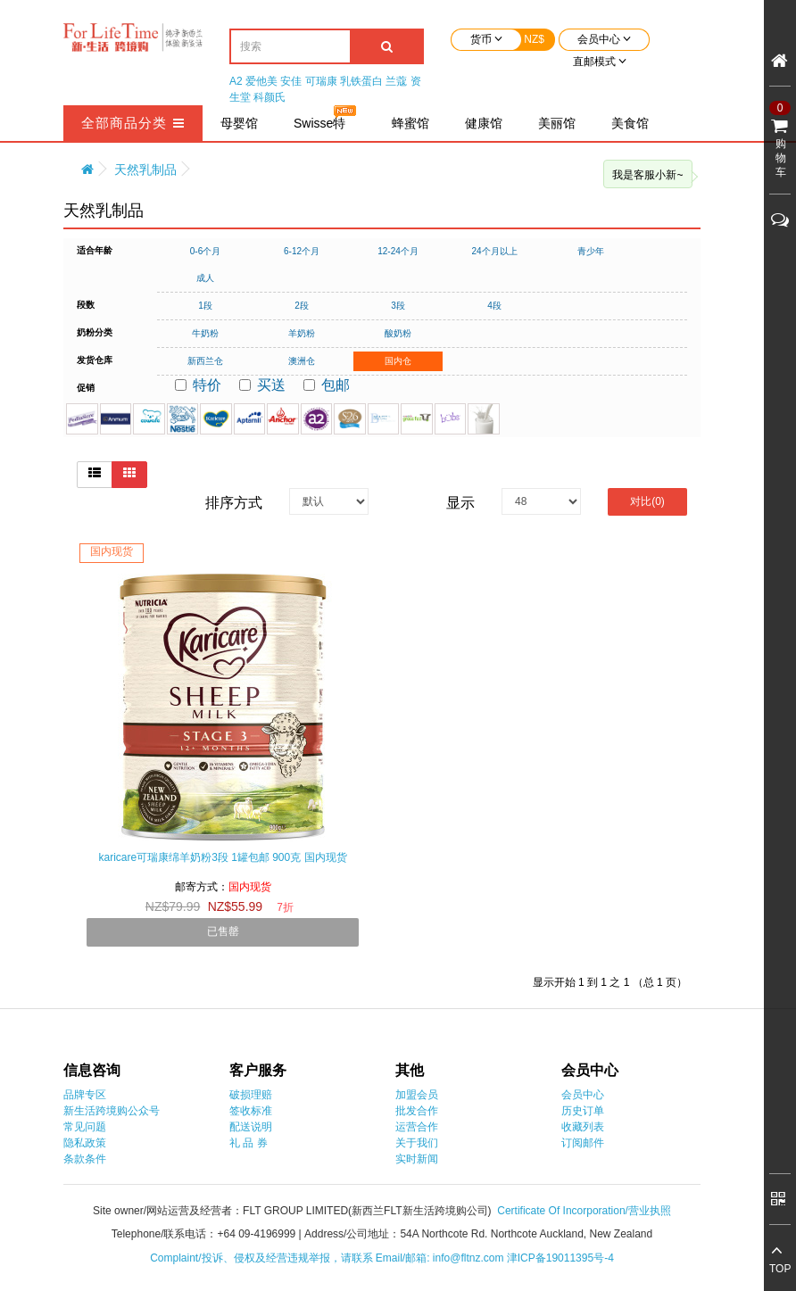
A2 (236, 81)
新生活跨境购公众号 (111, 1111)
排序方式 (233, 502)
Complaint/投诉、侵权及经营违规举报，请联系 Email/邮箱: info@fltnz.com (328, 1258)
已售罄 (223, 931)
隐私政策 (84, 1143)
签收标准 (250, 1111)
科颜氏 (269, 97)
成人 (205, 278)
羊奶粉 (301, 333)
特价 (198, 385)
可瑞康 (321, 81)
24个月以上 (494, 251)
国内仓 (398, 361)
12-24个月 (398, 251)
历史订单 (582, 1111)
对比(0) (647, 501)
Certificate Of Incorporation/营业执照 (584, 1210)
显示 (460, 502)
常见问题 (84, 1127)
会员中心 (582, 1094)
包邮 (326, 385)
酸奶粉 (398, 333)
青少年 (590, 251)
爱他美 (261, 81)
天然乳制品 (145, 169)
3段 (398, 305)
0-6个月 (205, 251)
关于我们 (416, 1143)
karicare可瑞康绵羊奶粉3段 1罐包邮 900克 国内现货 (222, 857)
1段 (205, 305)
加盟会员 (416, 1094)
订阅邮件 (582, 1143)
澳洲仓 (301, 361)
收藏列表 (582, 1127)
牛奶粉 (205, 333)
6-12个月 (301, 251)
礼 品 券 (248, 1143)
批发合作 (416, 1111)
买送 (262, 385)
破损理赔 (250, 1094)
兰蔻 (396, 81)
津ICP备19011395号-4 (560, 1258)
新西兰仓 (205, 361)
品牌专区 (84, 1094)
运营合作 (416, 1127)
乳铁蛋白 (361, 81)
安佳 (291, 81)
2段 (301, 305)
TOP (780, 1268)
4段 (494, 305)
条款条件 (84, 1159)
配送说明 (250, 1127)
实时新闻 (416, 1159)
